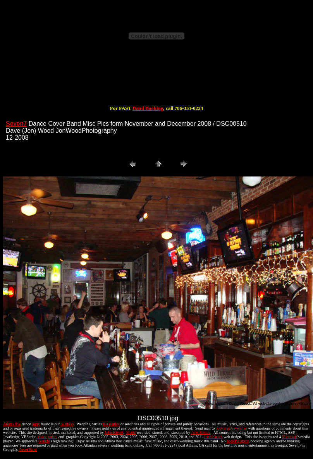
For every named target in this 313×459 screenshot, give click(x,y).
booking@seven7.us (231, 428)
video (52, 437)
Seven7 (16, 123)
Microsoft (289, 437)
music (42, 437)
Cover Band (28, 449)
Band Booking (147, 108)
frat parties (111, 424)
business (67, 424)
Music (131, 432)
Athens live (12, 424)
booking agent (238, 441)
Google (44, 441)
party (36, 424)
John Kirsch (114, 432)
